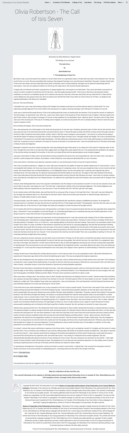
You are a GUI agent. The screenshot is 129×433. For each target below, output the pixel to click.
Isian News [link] (88, 2)
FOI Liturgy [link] (97, 2)
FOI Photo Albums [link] (110, 2)
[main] (47, 15)
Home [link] (47, 2)
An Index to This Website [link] (61, 2)
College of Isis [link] (77, 2)
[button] (127, 2)
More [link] (120, 2)
